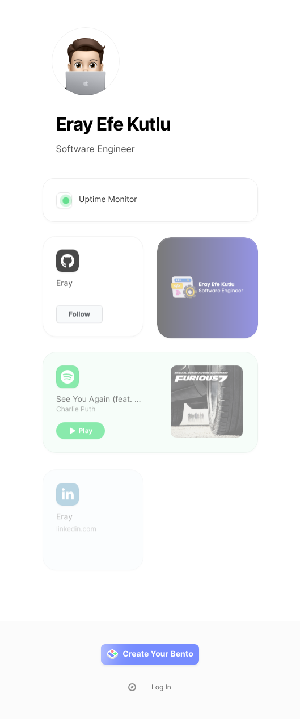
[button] (80, 438)
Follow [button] (79, 318)
